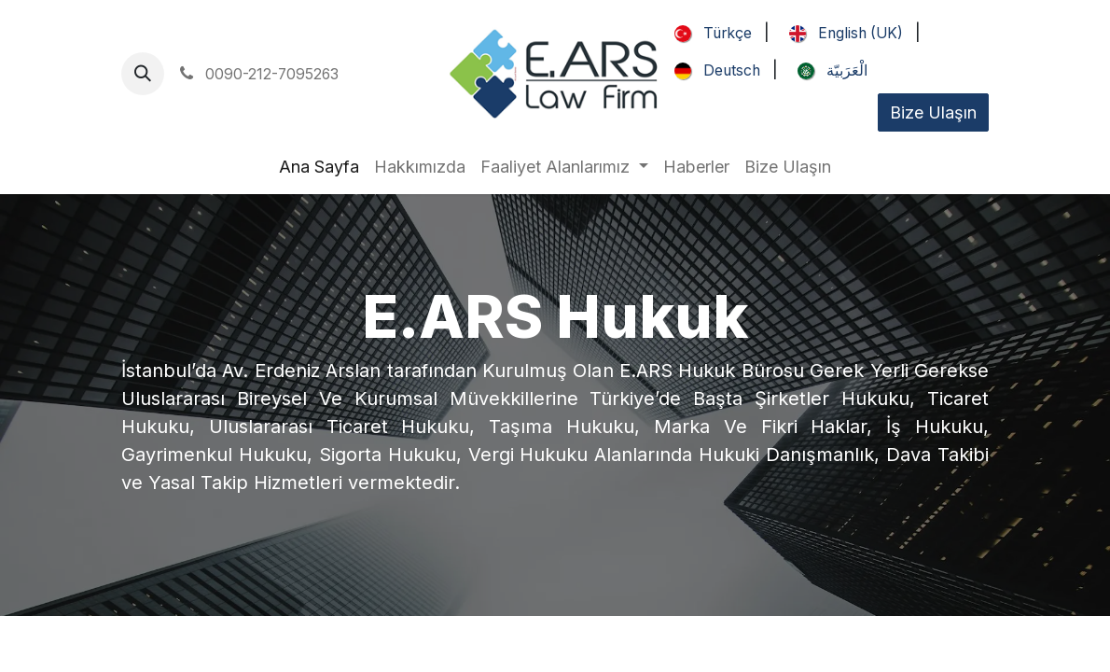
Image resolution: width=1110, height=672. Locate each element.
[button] (142, 73)
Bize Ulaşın (933, 112)
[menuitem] (709, 33)
